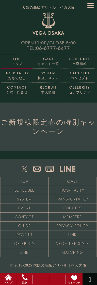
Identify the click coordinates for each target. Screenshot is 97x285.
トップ (17, 60)
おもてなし (17, 74)
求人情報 (48, 88)
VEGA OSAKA (48, 23)
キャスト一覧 (48, 60)
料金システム (48, 74)
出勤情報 (79, 60)
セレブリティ (79, 88)
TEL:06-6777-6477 (48, 48)
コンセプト (79, 74)
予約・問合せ (17, 88)
